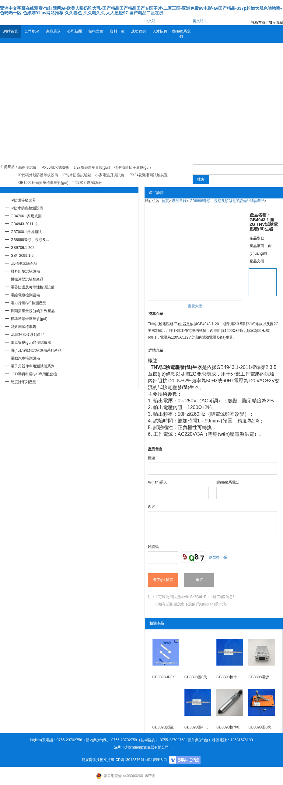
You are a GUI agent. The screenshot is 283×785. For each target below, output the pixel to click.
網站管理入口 (156, 760)
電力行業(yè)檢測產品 (28, 303)
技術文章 (96, 31)
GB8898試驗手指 (165, 727)
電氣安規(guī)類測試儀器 (31, 342)
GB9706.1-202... (24, 248)
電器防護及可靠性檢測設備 (32, 287)
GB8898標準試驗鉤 (229, 677)
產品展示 (53, 31)
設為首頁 (258, 22)
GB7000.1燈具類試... (28, 232)
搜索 (200, 179)
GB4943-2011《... (25, 224)
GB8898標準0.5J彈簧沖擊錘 (229, 727)
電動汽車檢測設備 (25, 358)
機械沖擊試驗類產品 (27, 279)
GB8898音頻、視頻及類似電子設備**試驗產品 (227, 201)
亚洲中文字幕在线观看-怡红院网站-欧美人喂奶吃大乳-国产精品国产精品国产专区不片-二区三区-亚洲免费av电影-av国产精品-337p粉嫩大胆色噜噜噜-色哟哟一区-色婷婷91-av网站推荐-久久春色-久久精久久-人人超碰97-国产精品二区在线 (141, 10)
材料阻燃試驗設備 (25, 271)
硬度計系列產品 (23, 382)
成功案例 (138, 31)
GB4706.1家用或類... (28, 216)
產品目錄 (179, 201)
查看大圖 (195, 306)
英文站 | (199, 21)
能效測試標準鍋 (23, 327)
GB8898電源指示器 (261, 677)
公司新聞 (74, 31)
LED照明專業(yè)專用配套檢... (35, 374)
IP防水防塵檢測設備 (27, 208)
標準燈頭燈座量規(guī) (29, 319)
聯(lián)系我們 (181, 34)
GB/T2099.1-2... (24, 255)
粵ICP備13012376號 (127, 760)
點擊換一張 (218, 557)
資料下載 (117, 31)
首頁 (165, 201)
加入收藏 (275, 22)
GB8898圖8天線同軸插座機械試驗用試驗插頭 (197, 677)
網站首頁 (10, 31)
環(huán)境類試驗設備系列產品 (36, 350)
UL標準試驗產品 (24, 263)
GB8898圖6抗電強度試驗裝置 (261, 727)
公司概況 (32, 31)
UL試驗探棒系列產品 (27, 334)
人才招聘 (159, 31)
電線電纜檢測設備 (25, 295)
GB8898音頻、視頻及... (30, 240)
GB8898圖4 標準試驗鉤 (197, 727)
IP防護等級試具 (23, 200)
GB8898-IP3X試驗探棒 (165, 677)
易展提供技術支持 (96, 760)
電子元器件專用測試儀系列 (32, 366)
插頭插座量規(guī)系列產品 (33, 311)
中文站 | (151, 21)
